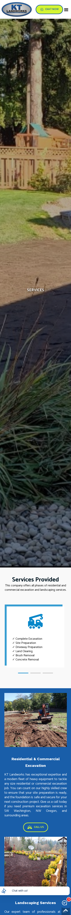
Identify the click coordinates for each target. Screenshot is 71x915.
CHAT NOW (49, 9)
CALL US (35, 827)
